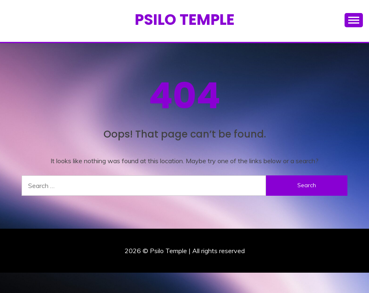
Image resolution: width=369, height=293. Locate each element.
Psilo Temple (185, 19)
